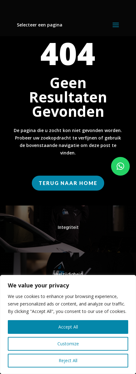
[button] (120, 166)
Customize (68, 344)
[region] (68, 324)
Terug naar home (68, 183)
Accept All (68, 327)
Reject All (68, 360)
